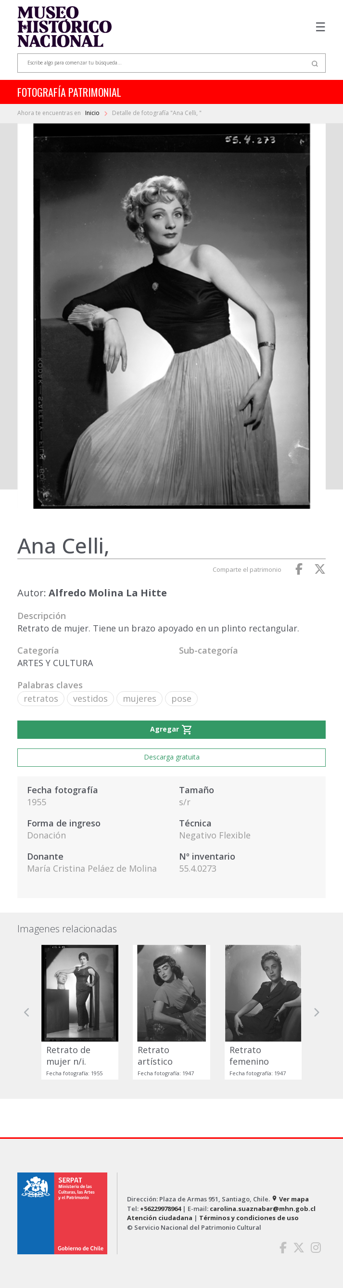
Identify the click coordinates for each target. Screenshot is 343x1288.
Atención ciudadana (159, 1217)
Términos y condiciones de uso (249, 1217)
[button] (27, 1012)
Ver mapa (290, 1199)
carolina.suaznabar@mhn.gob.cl (263, 1208)
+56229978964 (160, 1208)
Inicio (93, 113)
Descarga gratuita (172, 756)
